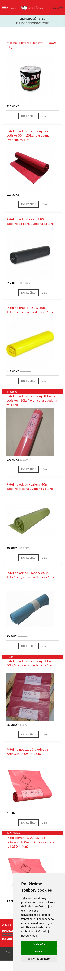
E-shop (20, 23)
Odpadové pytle (38, 23)
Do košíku (28, 115)
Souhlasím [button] (39, 944)
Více (44, 116)
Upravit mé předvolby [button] (38, 958)
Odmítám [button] (39, 951)
